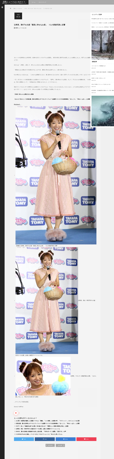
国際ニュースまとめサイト (14, 2)
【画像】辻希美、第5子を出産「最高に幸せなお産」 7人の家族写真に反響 (35, 207)
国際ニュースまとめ (19, 27)
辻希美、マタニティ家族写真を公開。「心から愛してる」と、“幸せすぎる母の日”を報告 (39, 335)
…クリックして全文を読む (20, 340)
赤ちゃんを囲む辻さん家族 (25, 104)
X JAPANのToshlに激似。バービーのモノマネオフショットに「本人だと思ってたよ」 (38, 381)
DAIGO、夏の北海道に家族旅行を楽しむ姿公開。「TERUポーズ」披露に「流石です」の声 (40, 378)
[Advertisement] (39, 43)
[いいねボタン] (15, 352)
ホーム (33, 2)
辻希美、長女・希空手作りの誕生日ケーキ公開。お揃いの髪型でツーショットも (37, 297)
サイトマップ (42, 2)
